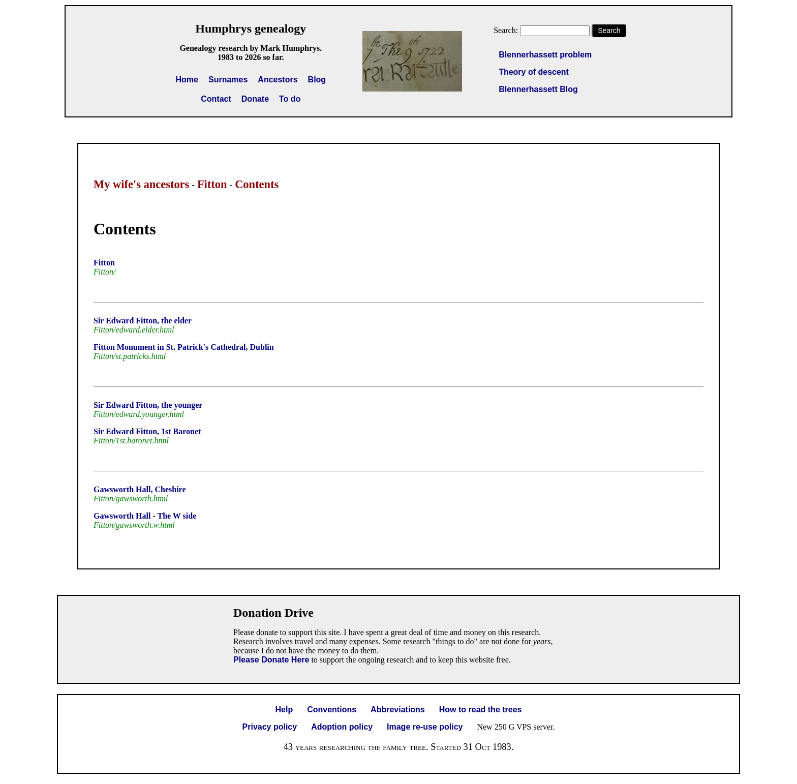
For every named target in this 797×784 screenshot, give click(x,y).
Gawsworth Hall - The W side (145, 515)
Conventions (331, 709)
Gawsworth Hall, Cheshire (140, 489)
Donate (255, 99)
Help (284, 709)
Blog (317, 79)
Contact (216, 99)
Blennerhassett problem (545, 54)
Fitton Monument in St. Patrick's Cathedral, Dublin (184, 347)
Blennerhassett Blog (538, 89)
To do (289, 99)
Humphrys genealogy (250, 28)
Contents (257, 184)
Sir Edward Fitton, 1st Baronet (147, 431)
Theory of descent (534, 72)
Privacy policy (269, 726)
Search (609, 30)
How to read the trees (480, 709)
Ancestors (277, 79)
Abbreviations (398, 709)
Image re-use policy (425, 726)
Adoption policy (342, 726)
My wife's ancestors (141, 184)
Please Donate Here (271, 659)
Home (187, 79)
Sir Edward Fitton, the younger (148, 405)
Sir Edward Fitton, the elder (143, 320)
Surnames (228, 79)
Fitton (212, 184)
